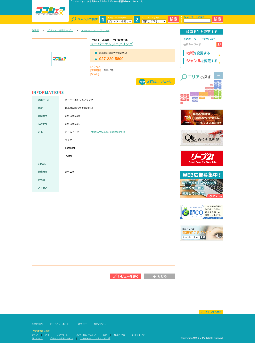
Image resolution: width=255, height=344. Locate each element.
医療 (105, 334)
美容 (47, 334)
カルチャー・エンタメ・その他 (95, 338)
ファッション (63, 334)
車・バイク (37, 338)
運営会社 (82, 324)
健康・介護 (119, 334)
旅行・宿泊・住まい (86, 334)
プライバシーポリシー (60, 324)
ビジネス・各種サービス (60, 30)
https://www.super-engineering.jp (108, 132)
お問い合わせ (100, 324)
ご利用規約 (37, 324)
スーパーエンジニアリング (95, 30)
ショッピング (138, 334)
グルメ (35, 334)
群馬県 (35, 30)
